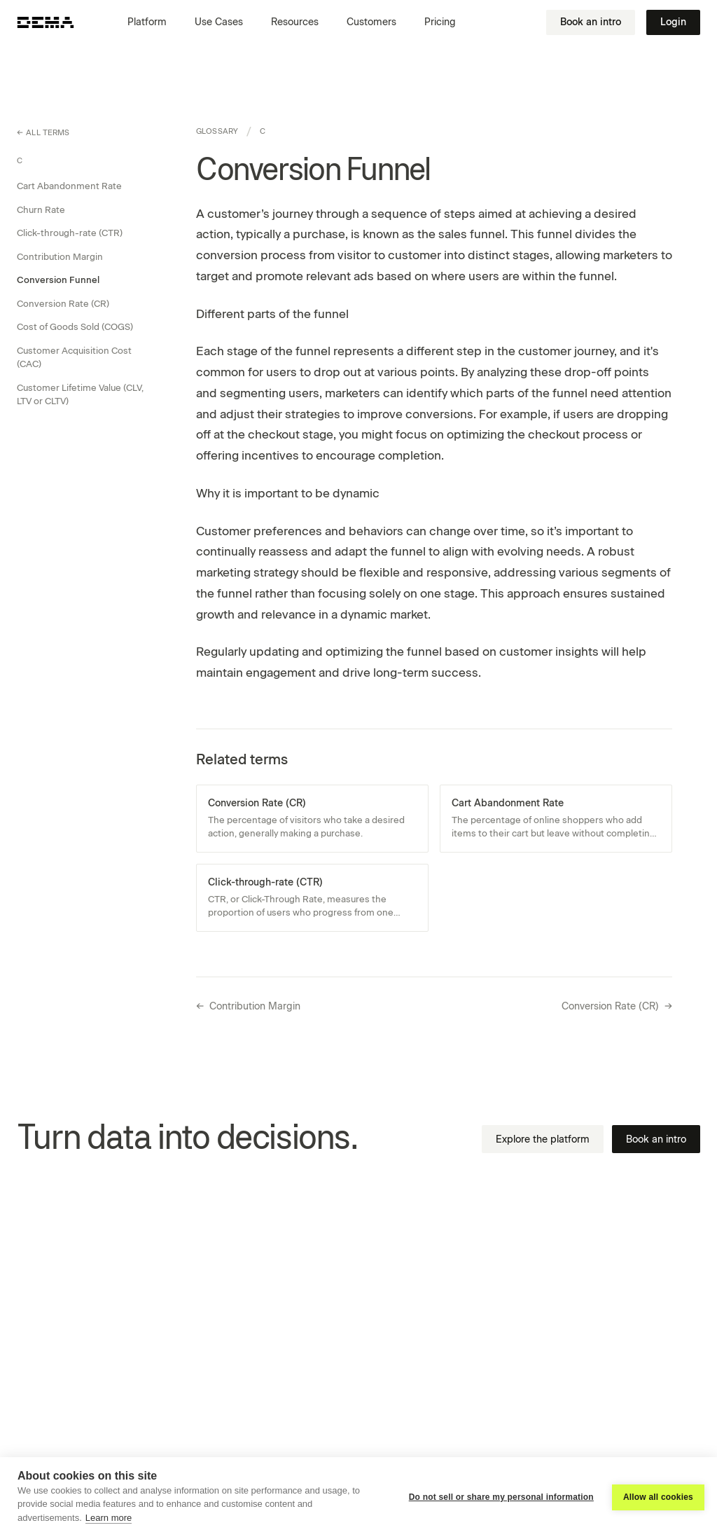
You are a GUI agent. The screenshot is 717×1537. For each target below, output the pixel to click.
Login (673, 22)
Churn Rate (41, 210)
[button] (152, 22)
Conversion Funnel (58, 280)
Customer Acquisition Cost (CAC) (74, 357)
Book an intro (590, 22)
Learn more (108, 1517)
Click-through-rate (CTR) (70, 233)
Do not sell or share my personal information (501, 1497)
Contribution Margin (60, 256)
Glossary (217, 131)
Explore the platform (543, 1139)
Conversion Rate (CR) (63, 303)
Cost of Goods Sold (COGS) (75, 327)
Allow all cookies (658, 1497)
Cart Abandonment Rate (69, 186)
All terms (43, 133)
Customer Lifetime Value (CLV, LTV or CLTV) (80, 394)
